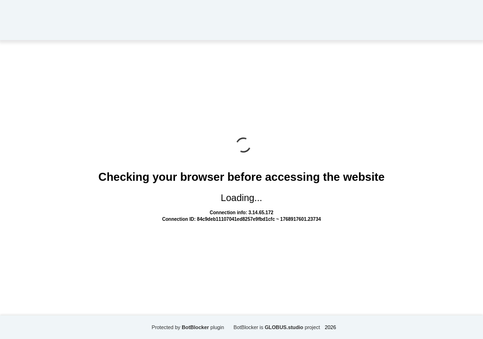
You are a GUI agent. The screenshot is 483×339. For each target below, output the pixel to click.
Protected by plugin (187, 327)
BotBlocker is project (276, 327)
